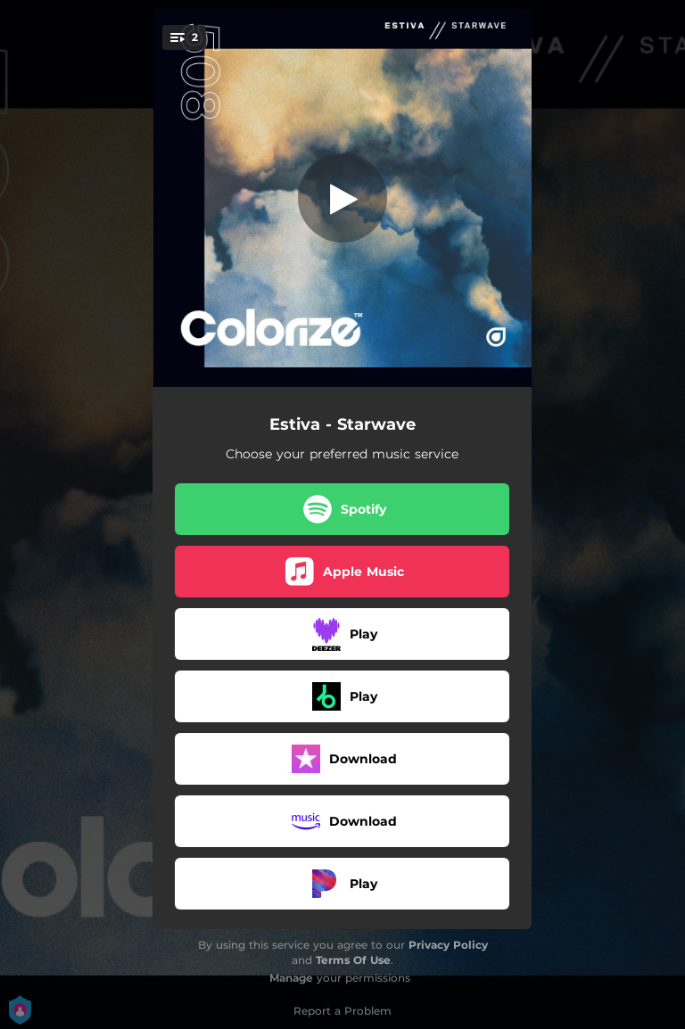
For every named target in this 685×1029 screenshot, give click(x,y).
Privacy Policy (448, 944)
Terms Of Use (353, 960)
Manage (291, 977)
